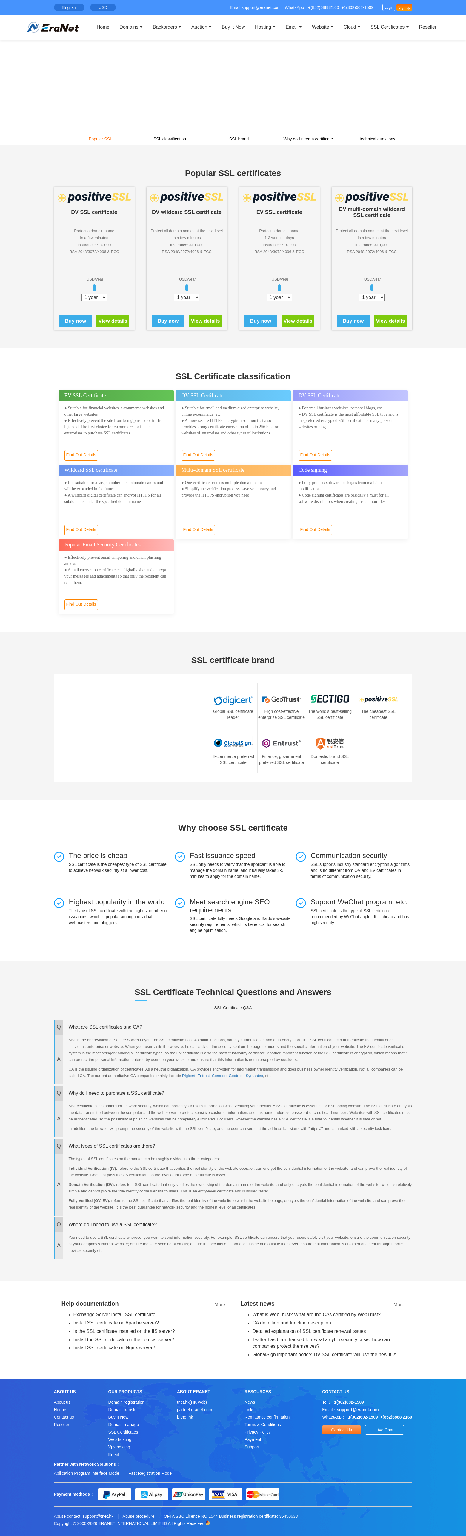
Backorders (165, 27)
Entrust (203, 1075)
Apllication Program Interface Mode (86, 1473)
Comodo (219, 1075)
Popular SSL (100, 139)
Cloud (350, 27)
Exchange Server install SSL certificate (114, 1314)
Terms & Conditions (262, 1424)
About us (62, 1402)
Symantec (254, 1075)
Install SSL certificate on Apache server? (116, 1322)
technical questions (377, 139)
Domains (128, 27)
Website (320, 27)
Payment (252, 1439)
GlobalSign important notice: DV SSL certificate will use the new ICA (325, 1354)
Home (103, 27)
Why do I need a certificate (308, 139)
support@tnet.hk (98, 1516)
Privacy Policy (257, 1432)
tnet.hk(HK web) (192, 1402)
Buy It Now (233, 27)
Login (389, 7)
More (219, 1304)
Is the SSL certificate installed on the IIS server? (124, 1331)
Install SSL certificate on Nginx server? (114, 1347)
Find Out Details (81, 454)
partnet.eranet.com (194, 1409)
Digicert (188, 1075)
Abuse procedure (139, 1516)
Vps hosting (119, 1447)
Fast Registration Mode (150, 1473)
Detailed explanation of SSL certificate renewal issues (309, 1331)
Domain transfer (123, 1409)
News (249, 1402)
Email (292, 27)
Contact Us (341, 1430)
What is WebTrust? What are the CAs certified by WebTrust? (317, 1314)
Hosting (263, 27)
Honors (60, 1409)
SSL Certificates (387, 27)
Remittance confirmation (267, 1417)
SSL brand (239, 139)
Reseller (428, 27)
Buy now (75, 321)
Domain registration (126, 1402)
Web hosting (120, 1439)
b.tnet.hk (185, 1417)
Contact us (64, 1417)
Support (251, 1447)
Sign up (404, 7)
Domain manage (123, 1424)
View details (112, 321)
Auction (199, 27)
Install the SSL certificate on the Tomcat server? (123, 1339)
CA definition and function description (292, 1322)
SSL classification (169, 139)
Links (249, 1409)
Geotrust (236, 1075)
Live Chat (384, 1430)
